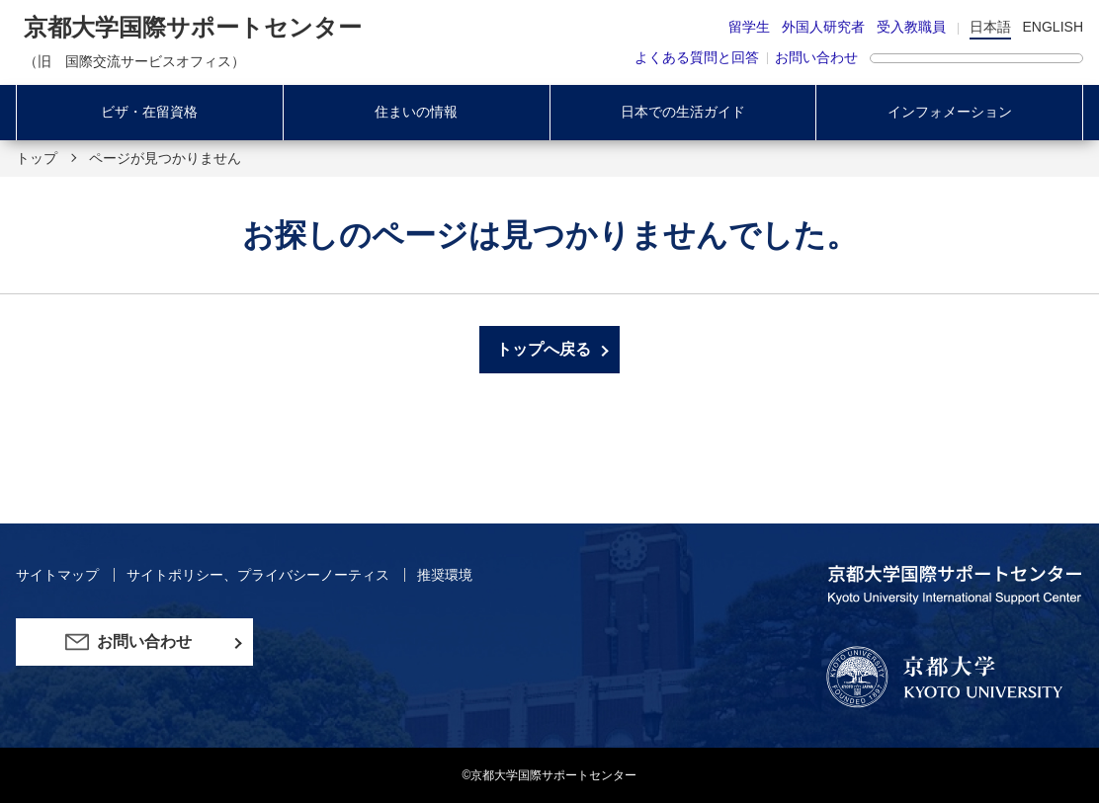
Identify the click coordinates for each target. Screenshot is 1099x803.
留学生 (749, 27)
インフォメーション (950, 112)
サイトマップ (59, 575)
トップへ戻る (543, 349)
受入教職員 (911, 27)
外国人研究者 (823, 27)
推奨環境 (444, 575)
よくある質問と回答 (696, 57)
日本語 (990, 27)
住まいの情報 (416, 112)
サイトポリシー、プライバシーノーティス (260, 575)
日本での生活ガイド (683, 112)
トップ (36, 158)
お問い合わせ (816, 57)
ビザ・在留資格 (149, 112)
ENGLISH (1053, 27)
